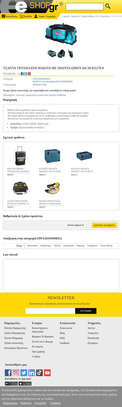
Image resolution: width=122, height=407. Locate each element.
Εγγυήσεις (93, 343)
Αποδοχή (55, 403)
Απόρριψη (40, 403)
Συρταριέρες (68, 245)
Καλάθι (26, 16)
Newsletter (61, 298)
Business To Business (42, 336)
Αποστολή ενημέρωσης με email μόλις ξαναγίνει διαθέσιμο (40, 95)
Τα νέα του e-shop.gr (42, 341)
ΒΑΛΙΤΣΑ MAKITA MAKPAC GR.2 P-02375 (82, 170)
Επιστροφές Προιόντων (16, 348)
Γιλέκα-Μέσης (106, 245)
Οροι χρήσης (38, 351)
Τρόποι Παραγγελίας (14, 333)
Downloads (93, 338)
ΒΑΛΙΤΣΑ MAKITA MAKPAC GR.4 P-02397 (50, 170)
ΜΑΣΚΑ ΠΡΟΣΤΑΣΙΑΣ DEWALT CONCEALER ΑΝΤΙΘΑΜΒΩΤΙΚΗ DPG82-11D (52, 203)
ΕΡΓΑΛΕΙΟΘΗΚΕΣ (41, 79)
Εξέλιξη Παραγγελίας (15, 328)
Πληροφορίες (10, 403)
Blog (62, 333)
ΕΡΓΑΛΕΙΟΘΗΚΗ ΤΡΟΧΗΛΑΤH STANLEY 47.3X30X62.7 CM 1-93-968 (19, 170)
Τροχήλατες (92, 245)
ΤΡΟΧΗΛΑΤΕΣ (40, 84)
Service (91, 328)
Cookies (36, 356)
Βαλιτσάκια (32, 245)
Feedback (64, 343)
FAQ (62, 338)
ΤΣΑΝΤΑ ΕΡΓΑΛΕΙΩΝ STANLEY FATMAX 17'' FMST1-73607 (18, 203)
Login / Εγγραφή (44, 16)
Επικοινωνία (66, 328)
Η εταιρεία (37, 346)
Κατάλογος (9, 16)
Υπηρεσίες (93, 333)
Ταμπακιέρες (45, 245)
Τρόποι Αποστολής (13, 343)
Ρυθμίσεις (26, 403)
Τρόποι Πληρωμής (13, 338)
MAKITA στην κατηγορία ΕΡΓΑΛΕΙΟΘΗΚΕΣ (53, 81)
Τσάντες (57, 245)
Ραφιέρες (81, 245)
